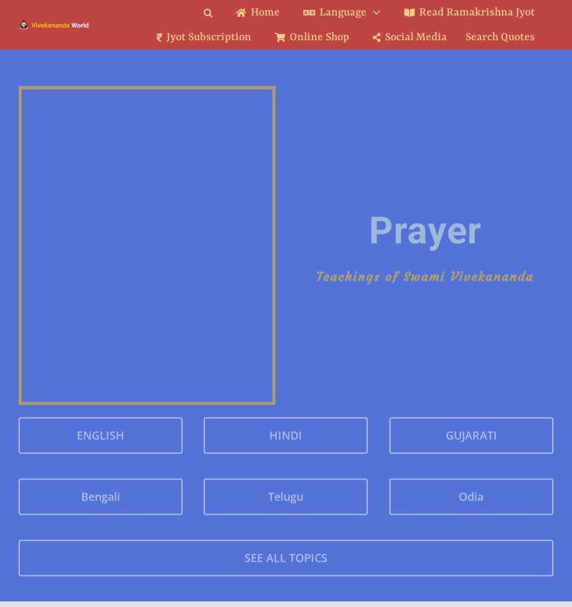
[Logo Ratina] (54, 24)
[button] (217, 12)
